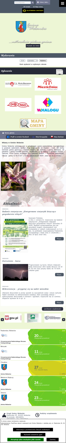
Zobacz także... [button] (44, 2)
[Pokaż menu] (62, 3)
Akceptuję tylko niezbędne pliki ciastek (25, 439)
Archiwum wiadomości (52, 309)
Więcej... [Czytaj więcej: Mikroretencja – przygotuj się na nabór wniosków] (60, 302)
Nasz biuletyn (59, 137)
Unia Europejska (41, 137)
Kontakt (28, 6)
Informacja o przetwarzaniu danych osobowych (33, 430)
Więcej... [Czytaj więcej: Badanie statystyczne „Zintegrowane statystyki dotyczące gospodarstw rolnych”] (60, 239)
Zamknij (52, 439)
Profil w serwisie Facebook (19, 137)
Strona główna (9, 133)
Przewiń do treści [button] (33, 46)
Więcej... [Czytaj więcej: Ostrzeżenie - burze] (60, 275)
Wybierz (43, 61)
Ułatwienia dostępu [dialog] (35, 10)
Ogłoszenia (32, 71)
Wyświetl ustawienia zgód (33, 435)
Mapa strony (39, 6)
